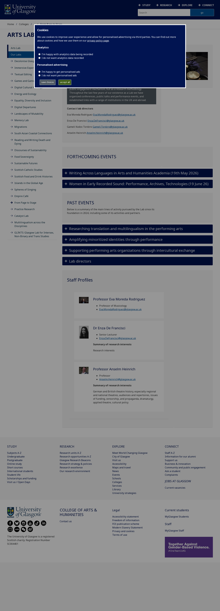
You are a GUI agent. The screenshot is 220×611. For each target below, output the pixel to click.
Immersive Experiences (27, 67)
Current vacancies (175, 487)
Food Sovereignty (24, 156)
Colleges (24, 24)
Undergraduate (16, 456)
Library (116, 489)
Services (117, 485)
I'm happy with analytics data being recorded (67, 54)
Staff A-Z (170, 453)
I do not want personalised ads (59, 75)
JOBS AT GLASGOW (178, 481)
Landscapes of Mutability (28, 113)
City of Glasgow (121, 456)
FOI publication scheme (125, 524)
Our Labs (16, 54)
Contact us (66, 521)
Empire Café (21, 196)
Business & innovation (178, 464)
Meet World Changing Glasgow (130, 453)
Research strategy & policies (76, 464)
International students (20, 471)
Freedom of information (125, 520)
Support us (171, 460)
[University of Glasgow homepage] (20, 9)
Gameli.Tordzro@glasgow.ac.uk (110, 126)
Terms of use (119, 535)
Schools (116, 478)
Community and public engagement (185, 467)
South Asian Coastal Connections (33, 133)
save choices (47, 82)
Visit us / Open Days (18, 482)
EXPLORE (118, 446)
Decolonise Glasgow (25, 61)
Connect (208, 5)
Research (166, 5)
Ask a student (172, 471)
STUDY (12, 446)
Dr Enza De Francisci (109, 328)
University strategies (124, 493)
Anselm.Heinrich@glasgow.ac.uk (105, 133)
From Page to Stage (25, 202)
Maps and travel (121, 467)
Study (146, 5)
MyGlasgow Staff (174, 530)
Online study (14, 464)
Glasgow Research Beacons (75, 460)
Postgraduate (14, 460)
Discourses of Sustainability (30, 150)
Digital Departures (25, 107)
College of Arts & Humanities (78, 512)
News (115, 471)
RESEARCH (67, 446)
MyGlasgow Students (177, 516)
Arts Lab (20, 34)
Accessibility (119, 464)
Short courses (15, 467)
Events (116, 474)
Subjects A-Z (14, 453)
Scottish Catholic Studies (28, 169)
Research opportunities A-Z (75, 456)
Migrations (20, 126)
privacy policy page (98, 40)
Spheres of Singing (25, 189)
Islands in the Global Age (28, 183)
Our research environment (75, 471)
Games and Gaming (25, 81)
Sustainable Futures (26, 163)
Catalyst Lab (21, 216)
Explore (187, 5)
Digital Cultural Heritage (28, 87)
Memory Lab (21, 120)
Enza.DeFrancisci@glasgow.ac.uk (106, 120)
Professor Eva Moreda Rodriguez (119, 299)
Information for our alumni (180, 456)
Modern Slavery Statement (127, 527)
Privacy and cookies (123, 531)
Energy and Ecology (25, 94)
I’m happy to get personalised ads (61, 71)
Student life (14, 474)
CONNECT (172, 446)
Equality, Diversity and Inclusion (32, 100)
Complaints (171, 474)
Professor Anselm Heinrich (114, 369)
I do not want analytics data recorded (63, 58)
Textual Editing (23, 74)
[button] (137, 173)
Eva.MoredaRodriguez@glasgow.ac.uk (114, 114)
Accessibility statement (125, 516)
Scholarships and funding (21, 478)
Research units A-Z (70, 453)
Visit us (116, 460)
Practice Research (24, 209)
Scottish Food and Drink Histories (33, 176)
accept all (65, 82)
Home (10, 24)
